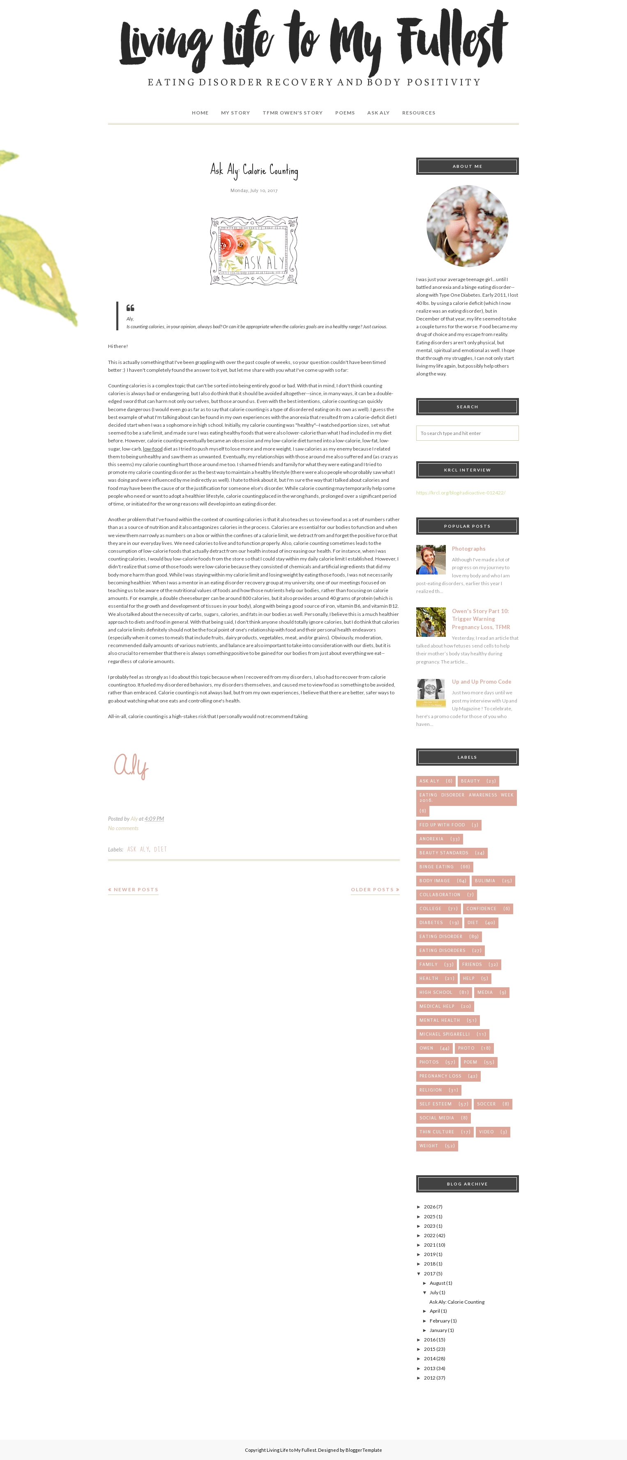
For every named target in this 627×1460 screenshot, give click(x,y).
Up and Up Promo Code (482, 681)
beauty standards (444, 853)
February (440, 1321)
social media (437, 1118)
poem (470, 1062)
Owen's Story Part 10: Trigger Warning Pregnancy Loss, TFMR (481, 619)
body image (435, 880)
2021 (430, 1245)
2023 (430, 1226)
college (431, 908)
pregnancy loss (440, 1076)
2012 (430, 1378)
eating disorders (443, 950)
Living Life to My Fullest (291, 1450)
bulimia (485, 880)
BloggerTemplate (364, 1450)
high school (436, 992)
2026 (430, 1207)
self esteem (436, 1104)
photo (466, 1048)
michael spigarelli (445, 1034)
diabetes (431, 922)
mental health (440, 1020)
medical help (437, 1006)
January (438, 1330)
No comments (123, 828)
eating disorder (441, 936)
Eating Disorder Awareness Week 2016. (467, 797)
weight (429, 1146)
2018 (430, 1264)
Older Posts (372, 889)
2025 (430, 1216)
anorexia (432, 839)
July (434, 1292)
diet (160, 849)
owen (426, 1048)
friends (472, 964)
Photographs (469, 548)
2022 (430, 1235)
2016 (430, 1339)
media (485, 992)
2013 (430, 1368)
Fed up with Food (442, 825)
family (429, 964)
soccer (486, 1104)
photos (429, 1062)
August (437, 1283)
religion (431, 1090)
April (435, 1311)
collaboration (440, 894)
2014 (430, 1358)
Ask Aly (138, 849)
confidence (481, 908)
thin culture (437, 1132)
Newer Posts (136, 889)
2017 (430, 1273)
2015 (430, 1349)
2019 (430, 1254)
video (486, 1132)
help (469, 978)
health (429, 978)
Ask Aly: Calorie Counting (254, 170)
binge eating (437, 867)
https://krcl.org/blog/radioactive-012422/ (460, 493)
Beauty (470, 781)
